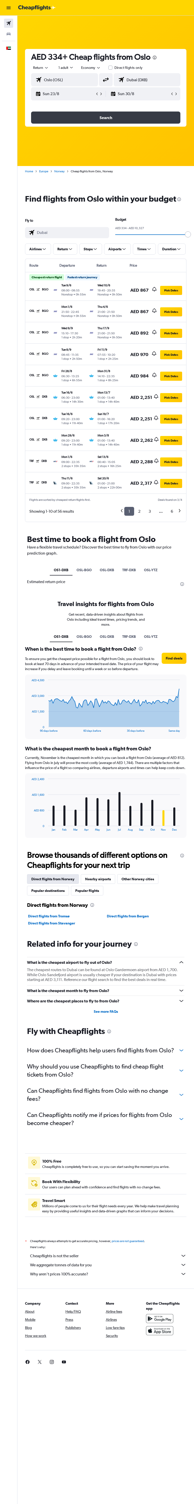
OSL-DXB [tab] (107, 570)
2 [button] (139, 511)
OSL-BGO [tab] (84, 570)
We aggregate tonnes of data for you (108, 1265)
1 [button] (129, 511)
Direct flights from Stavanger (51, 923)
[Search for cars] (8, 34)
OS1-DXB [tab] (61, 570)
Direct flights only (128, 68)
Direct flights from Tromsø (48, 916)
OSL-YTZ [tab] (151, 570)
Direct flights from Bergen (128, 916)
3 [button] (150, 511)
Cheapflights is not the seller (108, 1256)
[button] (8, 7)
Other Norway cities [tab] (138, 879)
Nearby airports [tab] (98, 879)
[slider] (188, 234)
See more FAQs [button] (106, 1011)
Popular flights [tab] (87, 891)
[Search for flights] (8, 23)
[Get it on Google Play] (159, 1318)
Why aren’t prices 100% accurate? (108, 1274)
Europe (43, 171)
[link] (27, 1362)
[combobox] (91, 67)
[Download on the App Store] (159, 1330)
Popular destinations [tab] (48, 891)
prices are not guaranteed (128, 1241)
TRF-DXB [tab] (129, 570)
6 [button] (172, 511)
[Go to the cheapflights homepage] (37, 7)
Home (29, 171)
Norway (59, 171)
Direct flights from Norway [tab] (53, 879)
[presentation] (154, 57)
